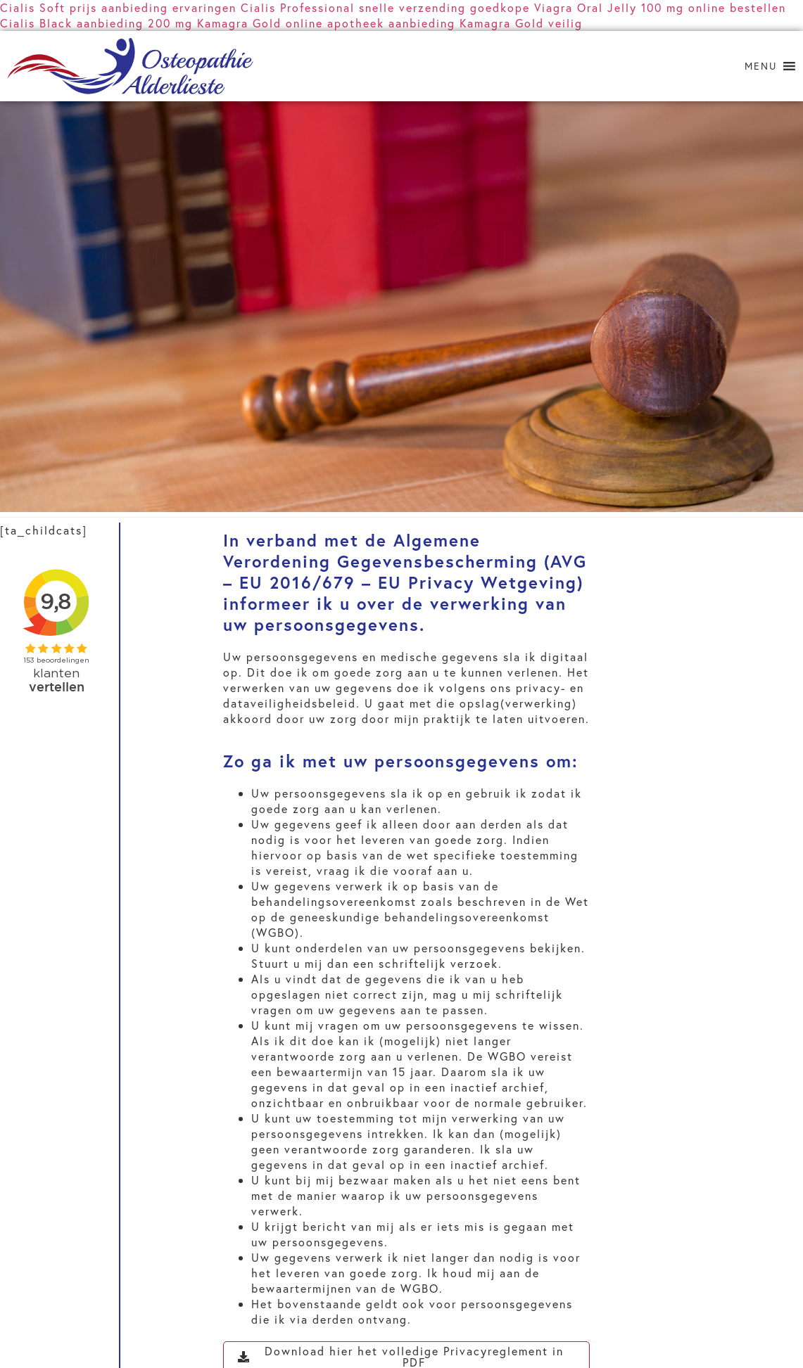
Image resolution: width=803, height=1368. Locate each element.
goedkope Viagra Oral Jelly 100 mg (577, 7)
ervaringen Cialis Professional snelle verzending (319, 7)
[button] (761, 66)
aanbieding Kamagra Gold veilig (485, 22)
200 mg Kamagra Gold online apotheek (266, 22)
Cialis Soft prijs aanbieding (84, 7)
